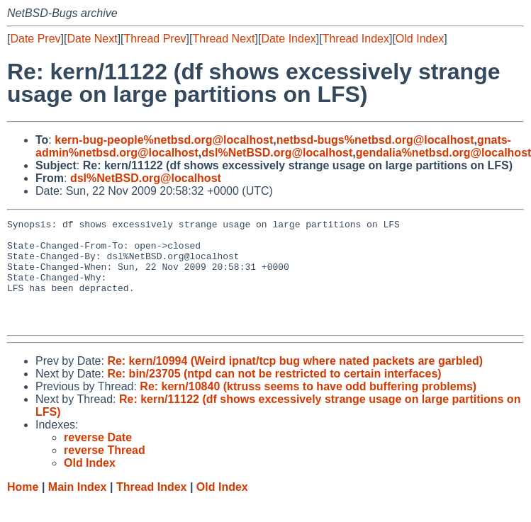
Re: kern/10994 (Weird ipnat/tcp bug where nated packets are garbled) (295, 382)
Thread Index (356, 39)
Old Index (420, 39)
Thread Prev (155, 39)
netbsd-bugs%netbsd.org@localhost (375, 140)
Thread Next (223, 39)
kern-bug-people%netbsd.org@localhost (164, 140)
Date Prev (35, 39)
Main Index (77, 508)
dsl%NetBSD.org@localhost (276, 153)
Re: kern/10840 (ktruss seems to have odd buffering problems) (308, 408)
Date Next (92, 39)
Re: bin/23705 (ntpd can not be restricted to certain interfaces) (274, 395)
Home (22, 508)
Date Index (288, 39)
